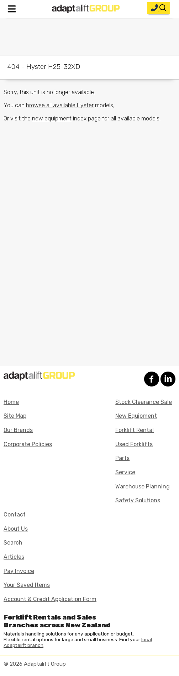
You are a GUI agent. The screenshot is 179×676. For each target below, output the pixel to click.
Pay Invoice (19, 571)
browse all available (60, 105)
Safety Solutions (137, 500)
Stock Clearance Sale (143, 402)
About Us (16, 528)
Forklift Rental (134, 430)
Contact (15, 514)
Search (13, 542)
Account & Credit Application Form (50, 599)
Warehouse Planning (142, 486)
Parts (122, 458)
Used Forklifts (134, 444)
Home (11, 402)
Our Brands (18, 430)
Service (125, 472)
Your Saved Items (27, 585)
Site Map (15, 415)
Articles (14, 556)
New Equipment (136, 415)
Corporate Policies (28, 444)
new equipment (52, 118)
